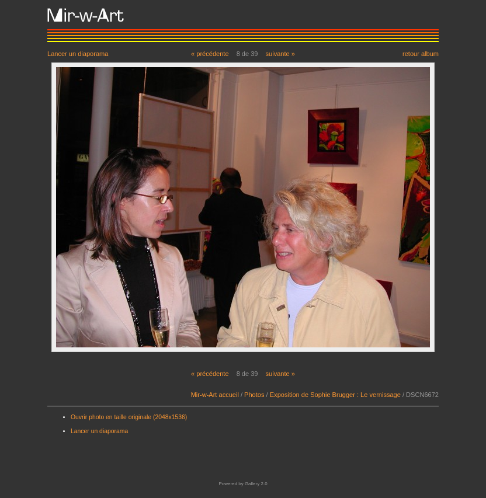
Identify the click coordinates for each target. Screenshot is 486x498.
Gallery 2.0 (256, 483)
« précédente (210, 53)
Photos (254, 394)
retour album (420, 53)
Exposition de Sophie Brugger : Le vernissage (335, 394)
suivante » (280, 53)
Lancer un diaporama (77, 53)
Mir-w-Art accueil (215, 394)
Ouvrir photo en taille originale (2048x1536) (129, 417)
